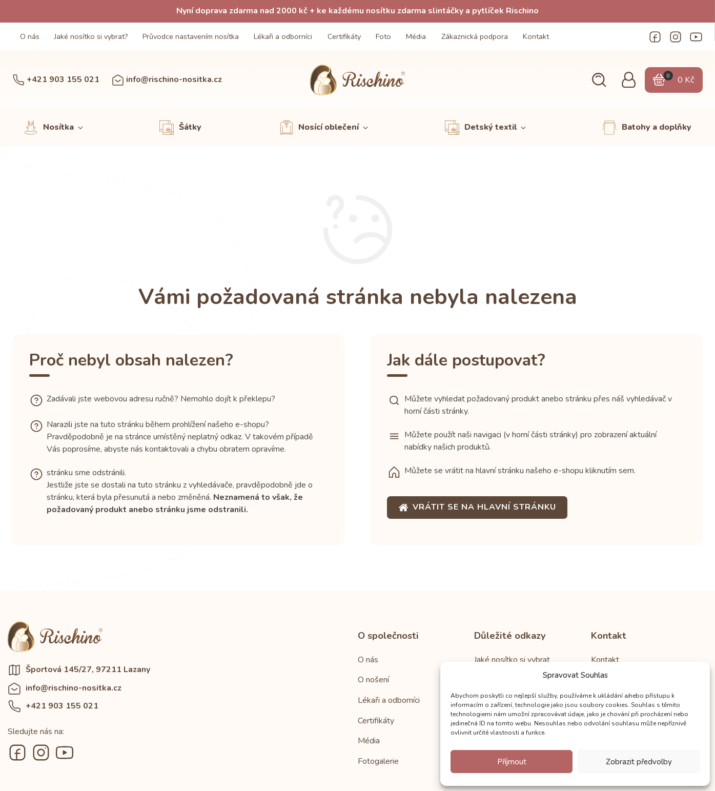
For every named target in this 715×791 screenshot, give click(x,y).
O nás (29, 36)
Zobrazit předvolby (639, 762)
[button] (598, 80)
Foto (383, 36)
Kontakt (536, 36)
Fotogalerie (378, 761)
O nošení (373, 679)
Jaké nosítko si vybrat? (91, 36)
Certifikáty (344, 36)
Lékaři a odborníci (283, 36)
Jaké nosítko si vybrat (512, 659)
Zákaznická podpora (474, 36)
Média (416, 36)
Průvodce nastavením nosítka (190, 36)
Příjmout (511, 762)
